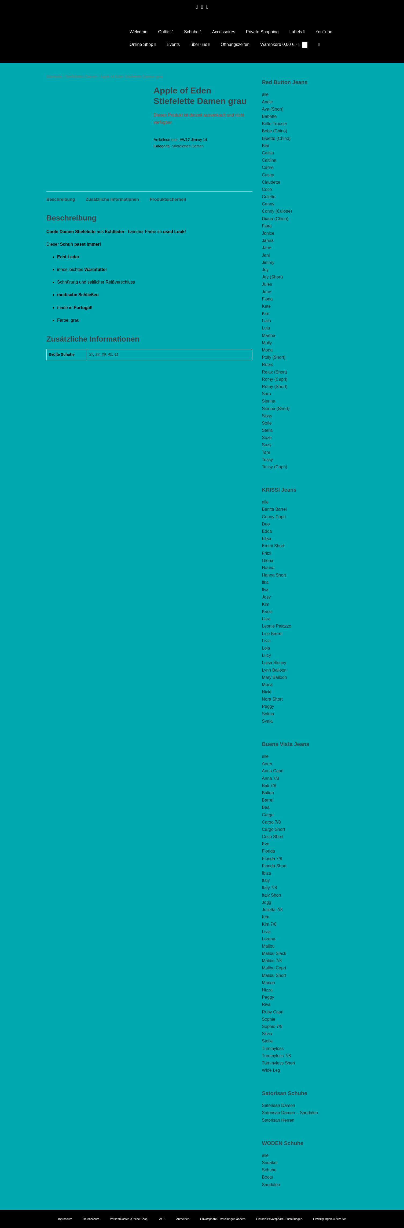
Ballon (268, 793)
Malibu (268, 946)
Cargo (268, 815)
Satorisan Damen (278, 1105)
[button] (319, 44)
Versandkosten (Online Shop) (129, 1218)
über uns (200, 44)
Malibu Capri (274, 968)
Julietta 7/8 (272, 909)
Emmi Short (273, 546)
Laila (266, 320)
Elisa (266, 538)
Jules (267, 284)
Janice (268, 233)
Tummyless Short (278, 1063)
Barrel (267, 800)
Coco (267, 189)
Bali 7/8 (269, 785)
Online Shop (143, 44)
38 (97, 370)
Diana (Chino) (275, 218)
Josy (266, 597)
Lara (266, 619)
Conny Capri (274, 517)
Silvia (267, 1033)
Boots (267, 1177)
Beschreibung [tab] (60, 215)
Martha (268, 335)
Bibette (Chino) (276, 138)
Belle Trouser (274, 123)
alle (265, 94)
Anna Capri (272, 771)
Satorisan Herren (278, 1120)
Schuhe (192, 32)
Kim (265, 313)
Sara (266, 394)
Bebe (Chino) (274, 131)
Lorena (268, 939)
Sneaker (270, 1162)
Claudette (271, 182)
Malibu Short (274, 975)
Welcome (138, 32)
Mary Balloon (274, 677)
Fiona (267, 299)
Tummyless (273, 1048)
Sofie (266, 423)
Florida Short (274, 866)
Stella (267, 430)
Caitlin (268, 153)
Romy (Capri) (274, 379)
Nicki (266, 692)
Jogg (266, 902)
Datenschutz (91, 1218)
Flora (266, 226)
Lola (266, 648)
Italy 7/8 (269, 887)
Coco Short (272, 836)
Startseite (54, 76)
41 (116, 370)
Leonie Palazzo (276, 626)
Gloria (267, 560)
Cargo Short (273, 829)
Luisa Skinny (274, 662)
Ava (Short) (273, 109)
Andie (267, 102)
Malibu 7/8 (272, 960)
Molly (267, 342)
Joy (265, 269)
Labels (297, 32)
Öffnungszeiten (235, 44)
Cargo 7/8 (271, 822)
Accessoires (223, 32)
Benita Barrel (274, 509)
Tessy (267, 459)
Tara (266, 452)
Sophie (268, 1019)
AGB (162, 1218)
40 (110, 370)
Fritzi (266, 553)
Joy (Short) (272, 277)
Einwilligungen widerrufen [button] (330, 1218)
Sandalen (271, 1184)
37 (91, 370)
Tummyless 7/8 (276, 1055)
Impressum (64, 1218)
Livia (266, 641)
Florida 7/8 (272, 858)
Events (173, 44)
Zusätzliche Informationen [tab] (112, 215)
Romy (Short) (274, 386)
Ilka (265, 582)
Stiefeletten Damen (81, 76)
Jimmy (268, 262)
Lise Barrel (272, 633)
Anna (267, 763)
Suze (266, 437)
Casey (268, 175)
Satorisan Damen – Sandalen (290, 1112)
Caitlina (269, 160)
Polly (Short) (273, 357)
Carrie (268, 167)
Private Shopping (262, 32)
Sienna (268, 401)
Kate (266, 306)
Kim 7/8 (269, 924)
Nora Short (272, 699)
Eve (265, 844)
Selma (268, 714)
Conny (268, 204)
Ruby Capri (272, 1012)
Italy (266, 880)
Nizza (267, 990)
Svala (267, 721)
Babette (269, 116)
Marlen (268, 982)
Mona (267, 350)
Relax (267, 364)
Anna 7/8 (270, 778)
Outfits (165, 32)
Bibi (265, 145)
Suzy (266, 445)
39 (104, 370)
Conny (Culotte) (277, 211)
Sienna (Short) (275, 408)
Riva (266, 1004)
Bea (265, 807)
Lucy (266, 655)
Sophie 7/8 (272, 1026)
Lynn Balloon (274, 670)
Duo (266, 524)
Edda (267, 531)
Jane (266, 247)
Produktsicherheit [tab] (168, 215)
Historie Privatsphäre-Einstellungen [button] (279, 1218)
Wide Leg (271, 1070)
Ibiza (266, 873)
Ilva (265, 589)
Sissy (267, 416)
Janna (268, 240)
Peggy (268, 706)
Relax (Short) (274, 372)
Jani (266, 255)
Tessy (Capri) (274, 467)
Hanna (268, 568)
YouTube (323, 32)
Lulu (266, 328)
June (266, 291)
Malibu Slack (274, 953)
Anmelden (183, 1218)
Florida (268, 851)
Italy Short (271, 895)
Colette (269, 196)
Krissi (267, 611)
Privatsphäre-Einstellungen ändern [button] (222, 1218)
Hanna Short (274, 575)
